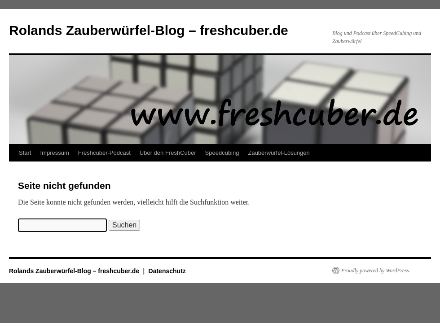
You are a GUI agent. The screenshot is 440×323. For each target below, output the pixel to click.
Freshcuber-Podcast (104, 152)
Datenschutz (167, 271)
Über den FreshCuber (168, 152)
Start (25, 152)
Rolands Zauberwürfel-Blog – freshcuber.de (148, 30)
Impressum (54, 152)
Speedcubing (222, 152)
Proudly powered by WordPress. (375, 270)
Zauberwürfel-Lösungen (278, 152)
